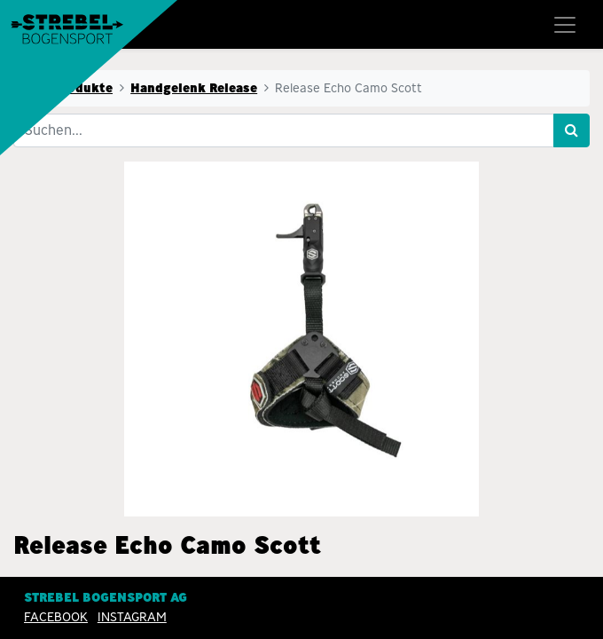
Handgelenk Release (193, 88)
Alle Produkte (68, 88)
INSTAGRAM (132, 617)
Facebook (56, 617)
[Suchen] (571, 130)
